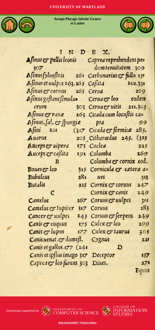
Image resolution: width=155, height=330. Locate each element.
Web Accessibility (68, 322)
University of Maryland (77, 7)
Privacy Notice (88, 322)
